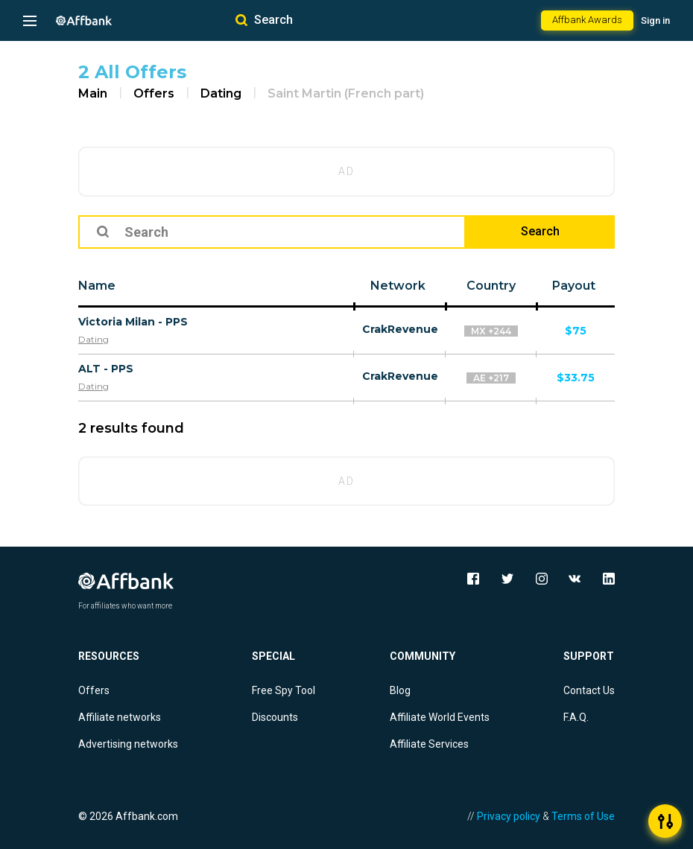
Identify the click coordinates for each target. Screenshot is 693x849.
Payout (573, 286)
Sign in (655, 20)
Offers (153, 93)
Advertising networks (128, 744)
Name (97, 286)
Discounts (275, 717)
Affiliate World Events (440, 717)
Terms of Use (583, 816)
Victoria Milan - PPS (133, 321)
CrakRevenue (400, 329)
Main (92, 93)
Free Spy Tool (283, 690)
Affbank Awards (587, 19)
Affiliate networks (119, 717)
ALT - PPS (105, 368)
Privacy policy (508, 816)
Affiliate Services (429, 744)
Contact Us (589, 690)
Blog (400, 690)
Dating (220, 93)
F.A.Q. (576, 717)
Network (397, 286)
